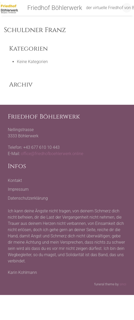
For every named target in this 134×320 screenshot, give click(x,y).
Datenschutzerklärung (28, 198)
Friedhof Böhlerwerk (54, 7)
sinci (122, 284)
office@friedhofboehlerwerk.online (52, 153)
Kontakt (15, 180)
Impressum (18, 189)
